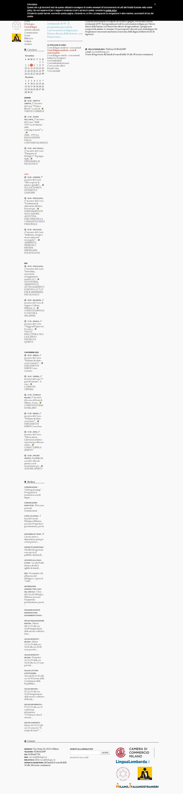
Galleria (27, 41)
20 (34, 71)
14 (37, 68)
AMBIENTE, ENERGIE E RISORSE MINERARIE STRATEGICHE (32, 247)
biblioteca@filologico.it (45, 759)
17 (26, 71)
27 (34, 73)
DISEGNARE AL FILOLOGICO (32, 162)
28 (37, 73)
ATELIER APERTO (33, 468)
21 (37, 71)
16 (43, 68)
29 (40, 73)
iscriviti (105, 752)
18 (29, 71)
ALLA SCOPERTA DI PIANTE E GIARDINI (33, 190)
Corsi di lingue (30, 26)
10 (26, 68)
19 (31, 71)
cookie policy (111, 10)
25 (29, 73)
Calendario (32, 49)
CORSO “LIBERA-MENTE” (33, 448)
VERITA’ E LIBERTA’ (34, 111)
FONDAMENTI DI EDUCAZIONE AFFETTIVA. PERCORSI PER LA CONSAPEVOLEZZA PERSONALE (34, 217)
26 (31, 73)
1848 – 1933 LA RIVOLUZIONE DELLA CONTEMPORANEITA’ (36, 138)
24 (26, 73)
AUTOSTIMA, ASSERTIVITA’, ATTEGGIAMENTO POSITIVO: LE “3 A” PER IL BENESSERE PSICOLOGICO (34, 288)
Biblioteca (28, 38)
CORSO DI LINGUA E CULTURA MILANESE (34, 313)
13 (34, 68)
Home (27, 21)
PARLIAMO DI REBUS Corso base (33, 425)
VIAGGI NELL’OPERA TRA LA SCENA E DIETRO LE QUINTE (33, 336)
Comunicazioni (30, 32)
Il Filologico (29, 23)
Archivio (28, 44)
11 (29, 68)
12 (31, 68)
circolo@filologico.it (100, 51)
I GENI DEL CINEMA (30, 388)
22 (40, 71)
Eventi (27, 35)
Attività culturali (31, 29)
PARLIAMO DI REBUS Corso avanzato (31, 368)
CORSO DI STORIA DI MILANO (33, 406)
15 (40, 68)
